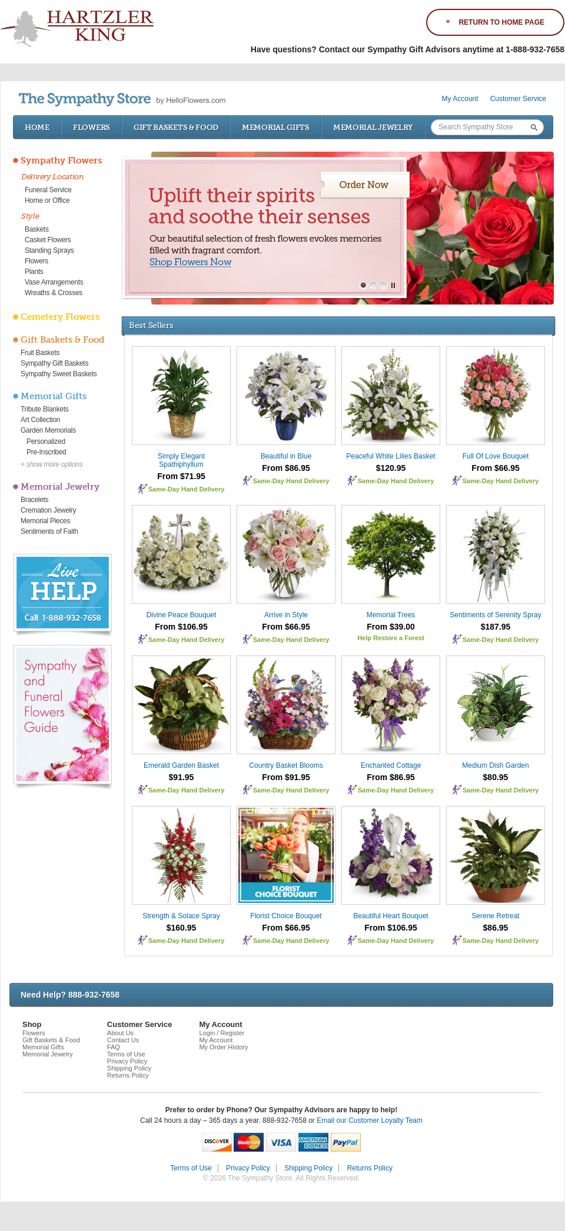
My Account (460, 99)
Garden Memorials (48, 430)
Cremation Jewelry (48, 510)
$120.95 (391, 468)
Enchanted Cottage (391, 765)
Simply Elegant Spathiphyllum (181, 460)
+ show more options (51, 464)
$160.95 (182, 927)
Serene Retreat (495, 916)
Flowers (91, 127)
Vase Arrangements (54, 282)
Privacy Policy (127, 1061)
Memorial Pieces (45, 521)
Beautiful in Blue (286, 456)
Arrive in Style (286, 615)
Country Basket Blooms (286, 765)
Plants (34, 271)
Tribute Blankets (44, 409)
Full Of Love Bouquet (496, 456)
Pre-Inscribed (46, 452)
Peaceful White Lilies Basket (390, 456)
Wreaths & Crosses (53, 293)
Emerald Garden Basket (181, 765)
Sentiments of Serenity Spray (495, 615)
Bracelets (34, 500)
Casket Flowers (48, 240)
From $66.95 (495, 468)
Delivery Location (52, 176)
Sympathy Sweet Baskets (59, 374)
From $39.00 (391, 626)
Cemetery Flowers (60, 317)
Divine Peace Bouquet (182, 615)
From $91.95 (286, 777)
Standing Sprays (49, 250)
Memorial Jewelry (373, 127)
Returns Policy (128, 1075)
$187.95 (496, 626)
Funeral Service (48, 190)
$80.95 (495, 777)
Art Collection (40, 420)
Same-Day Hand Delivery (186, 489)
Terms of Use (126, 1054)
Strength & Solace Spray (181, 916)
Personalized (45, 441)
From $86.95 (286, 468)
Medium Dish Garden (495, 765)
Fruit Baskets (40, 353)
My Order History (223, 1047)
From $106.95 (181, 626)
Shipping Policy (129, 1068)
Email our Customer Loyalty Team (370, 1120)
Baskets (37, 229)
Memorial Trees (391, 615)
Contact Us (123, 1039)
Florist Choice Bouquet (285, 916)
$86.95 (495, 927)
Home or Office (47, 200)
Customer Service (518, 99)
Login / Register (221, 1032)
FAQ (113, 1047)
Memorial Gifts (276, 127)
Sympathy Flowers (61, 160)
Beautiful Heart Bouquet (390, 916)
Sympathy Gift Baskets (54, 363)
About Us (120, 1032)
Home (37, 127)
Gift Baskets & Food (176, 127)
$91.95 (181, 777)
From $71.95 (181, 476)
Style (30, 216)
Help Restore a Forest (390, 637)
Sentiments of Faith (49, 531)
